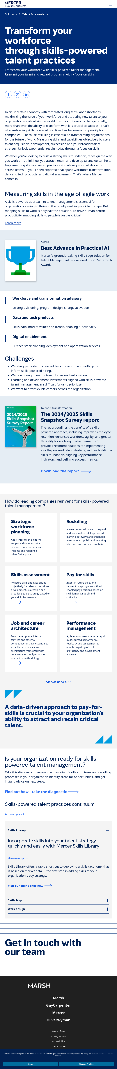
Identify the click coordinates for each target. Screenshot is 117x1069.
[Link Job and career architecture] (31, 663)
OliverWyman (58, 1020)
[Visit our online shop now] (30, 885)
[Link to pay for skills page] (86, 602)
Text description (13, 814)
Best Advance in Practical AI (75, 248)
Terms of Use (58, 1031)
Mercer (58, 1012)
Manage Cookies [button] (86, 1064)
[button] (58, 682)
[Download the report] (66, 471)
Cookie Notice (59, 1046)
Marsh (58, 997)
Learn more (13, 223)
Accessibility (58, 1041)
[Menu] (110, 4)
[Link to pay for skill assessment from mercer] (31, 602)
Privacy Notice (58, 1036)
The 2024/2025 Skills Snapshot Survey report (70, 417)
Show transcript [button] (16, 858)
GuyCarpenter (58, 1005)
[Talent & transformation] (56, 408)
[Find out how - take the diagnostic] (41, 791)
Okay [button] (30, 1064)
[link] (8, 94)
